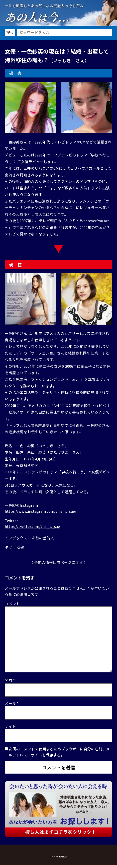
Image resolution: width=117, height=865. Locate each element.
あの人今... (37, 17)
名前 (10, 680)
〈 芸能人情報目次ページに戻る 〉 (58, 562)
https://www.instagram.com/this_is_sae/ (40, 511)
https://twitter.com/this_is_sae (32, 526)
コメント (12, 603)
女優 (20, 547)
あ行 (35, 537)
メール (11, 703)
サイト (10, 726)
